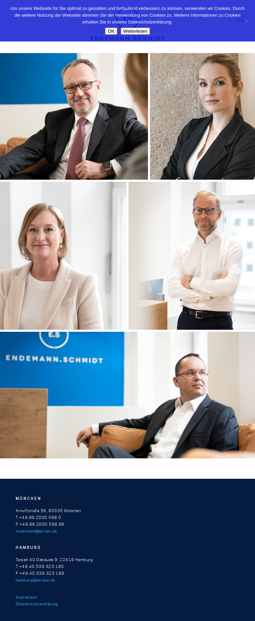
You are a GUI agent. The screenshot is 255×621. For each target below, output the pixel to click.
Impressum (26, 597)
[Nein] (246, 20)
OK (111, 31)
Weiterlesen (135, 31)
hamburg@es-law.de (35, 580)
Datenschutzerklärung (37, 604)
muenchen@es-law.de (36, 531)
